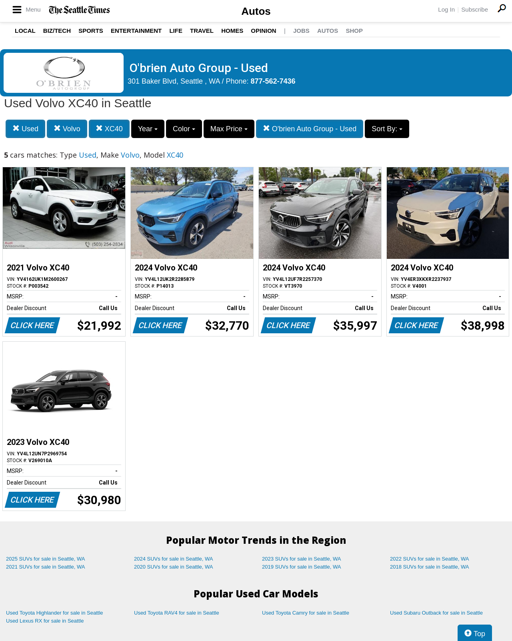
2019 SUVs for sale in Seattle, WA (301, 567)
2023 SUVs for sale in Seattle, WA (301, 559)
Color (184, 129)
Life (175, 30)
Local (25, 30)
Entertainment (136, 30)
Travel (202, 30)
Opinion (263, 30)
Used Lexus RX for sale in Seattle (45, 621)
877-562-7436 (273, 81)
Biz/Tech (57, 30)
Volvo (67, 128)
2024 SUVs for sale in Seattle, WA (173, 559)
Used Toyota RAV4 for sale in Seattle (176, 613)
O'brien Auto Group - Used (310, 128)
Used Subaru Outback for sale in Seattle (436, 613)
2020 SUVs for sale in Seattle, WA (173, 567)
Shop (354, 30)
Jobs (301, 30)
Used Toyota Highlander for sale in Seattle (54, 613)
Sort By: (387, 129)
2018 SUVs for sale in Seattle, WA (429, 567)
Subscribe (474, 9)
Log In (446, 9)
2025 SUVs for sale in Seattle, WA (45, 559)
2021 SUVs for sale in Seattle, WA (45, 567)
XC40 (109, 128)
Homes (232, 30)
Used (25, 128)
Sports (90, 30)
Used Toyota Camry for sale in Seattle (305, 613)
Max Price (229, 129)
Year (148, 129)
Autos (256, 11)
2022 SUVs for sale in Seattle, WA (429, 559)
